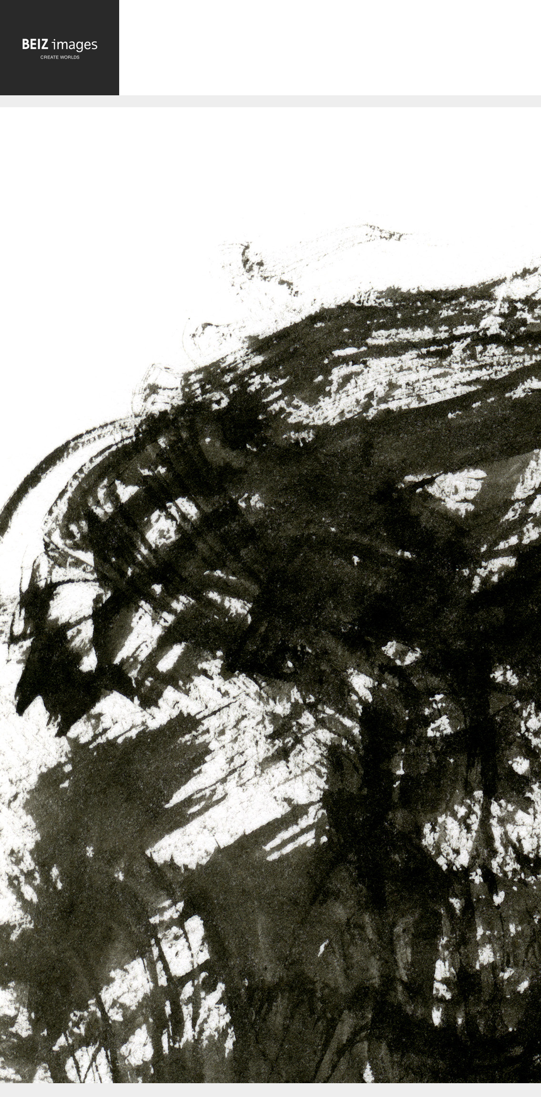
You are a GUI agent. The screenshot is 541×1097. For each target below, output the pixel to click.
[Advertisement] (330, 49)
